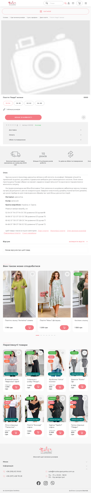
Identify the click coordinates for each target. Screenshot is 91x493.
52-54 (8, 103)
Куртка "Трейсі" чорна (55, 426)
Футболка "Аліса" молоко (56, 381)
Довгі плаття (43, 231)
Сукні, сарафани (29, 233)
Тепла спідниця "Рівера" (77, 426)
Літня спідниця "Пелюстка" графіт (11, 426)
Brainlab (85, 490)
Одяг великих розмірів (76, 231)
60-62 (29, 103)
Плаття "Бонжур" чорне (34, 426)
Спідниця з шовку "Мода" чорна (33, 381)
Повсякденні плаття (12, 233)
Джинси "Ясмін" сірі (78, 381)
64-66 (39, 103)
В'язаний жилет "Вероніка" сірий (12, 381)
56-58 (18, 103)
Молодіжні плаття (57, 231)
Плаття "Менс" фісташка (50, 320)
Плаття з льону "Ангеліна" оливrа (19, 320)
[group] (45, 64)
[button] (37, 335)
